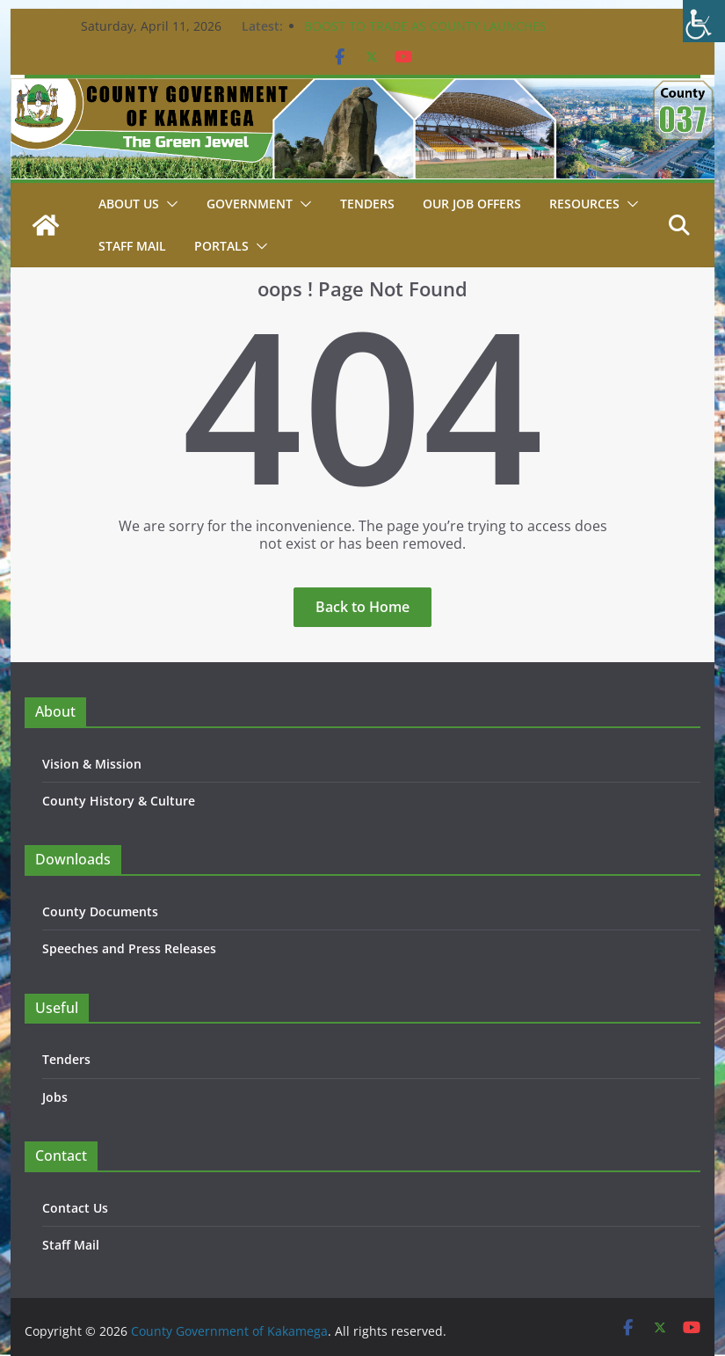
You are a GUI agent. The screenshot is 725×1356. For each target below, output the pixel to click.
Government (250, 203)
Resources (584, 203)
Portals (221, 245)
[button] (168, 204)
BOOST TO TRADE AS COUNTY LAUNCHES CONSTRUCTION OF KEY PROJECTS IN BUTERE (437, 35)
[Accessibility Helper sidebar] (704, 21)
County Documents (100, 911)
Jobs (55, 1097)
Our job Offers (472, 203)
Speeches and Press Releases (129, 948)
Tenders (367, 203)
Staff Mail (70, 1244)
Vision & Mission (91, 763)
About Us (128, 203)
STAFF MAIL (132, 245)
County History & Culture (118, 800)
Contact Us (75, 1207)
